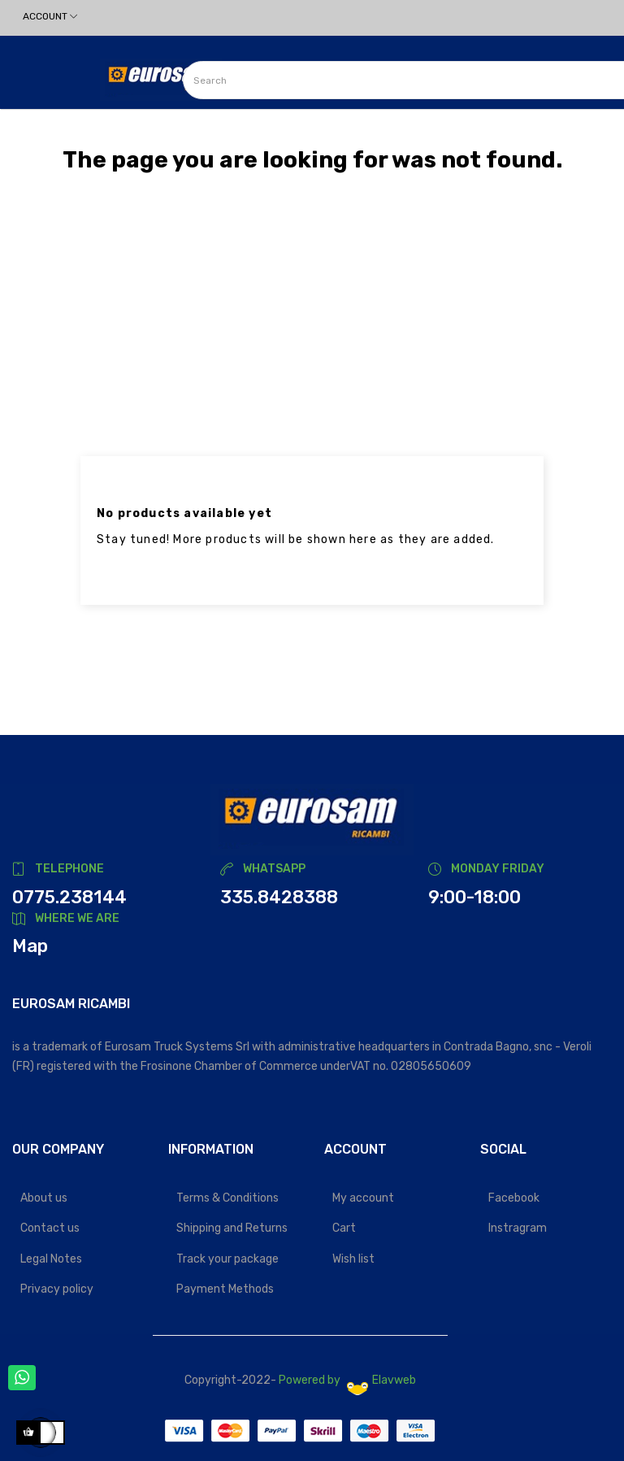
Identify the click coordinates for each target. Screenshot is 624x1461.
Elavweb (381, 1380)
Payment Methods (225, 1289)
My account (363, 1198)
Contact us (50, 1228)
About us (43, 1198)
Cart (344, 1228)
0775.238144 (69, 897)
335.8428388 (279, 897)
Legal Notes (51, 1259)
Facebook (514, 1198)
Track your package (227, 1259)
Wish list (353, 1259)
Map (30, 946)
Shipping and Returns (232, 1228)
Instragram (517, 1228)
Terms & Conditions (227, 1198)
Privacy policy (56, 1289)
